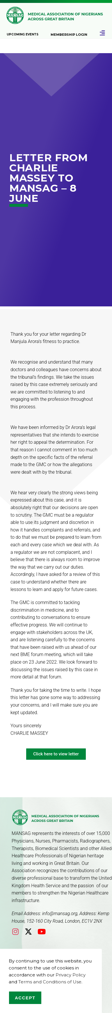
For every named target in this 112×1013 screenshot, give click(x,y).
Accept (25, 997)
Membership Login (69, 35)
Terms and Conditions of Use (49, 982)
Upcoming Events (22, 34)
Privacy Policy (71, 975)
